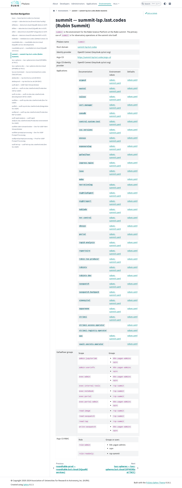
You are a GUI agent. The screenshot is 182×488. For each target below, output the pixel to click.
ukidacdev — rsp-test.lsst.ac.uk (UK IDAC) (26, 78)
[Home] (54, 11)
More (115, 4)
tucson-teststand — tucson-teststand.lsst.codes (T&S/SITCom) (29, 73)
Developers (65, 3)
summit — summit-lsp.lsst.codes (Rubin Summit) (27, 55)
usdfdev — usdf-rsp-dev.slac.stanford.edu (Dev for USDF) (29, 101)
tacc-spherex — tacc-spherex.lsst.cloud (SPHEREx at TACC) (29, 61)
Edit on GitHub (151, 13)
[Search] (151, 3)
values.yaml (132, 80)
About (55, 3)
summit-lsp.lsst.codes (87, 47)
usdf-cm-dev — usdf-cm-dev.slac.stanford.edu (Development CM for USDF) (28, 95)
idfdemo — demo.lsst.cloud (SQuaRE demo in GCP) (29, 25)
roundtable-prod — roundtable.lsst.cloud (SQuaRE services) (29, 49)
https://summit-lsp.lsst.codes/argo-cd (94, 57)
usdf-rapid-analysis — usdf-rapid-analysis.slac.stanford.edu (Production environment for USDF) (30, 120)
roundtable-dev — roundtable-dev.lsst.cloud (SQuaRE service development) (27, 43)
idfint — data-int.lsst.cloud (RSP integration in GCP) (29, 32)
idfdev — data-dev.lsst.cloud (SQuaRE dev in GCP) (29, 28)
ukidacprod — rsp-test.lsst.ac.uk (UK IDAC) (26, 81)
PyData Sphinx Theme (155, 482)
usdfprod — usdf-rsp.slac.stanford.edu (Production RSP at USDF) (30, 113)
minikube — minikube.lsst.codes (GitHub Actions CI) (30, 39)
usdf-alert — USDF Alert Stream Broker (25, 85)
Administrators (78, 3)
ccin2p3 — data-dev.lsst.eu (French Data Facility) (29, 21)
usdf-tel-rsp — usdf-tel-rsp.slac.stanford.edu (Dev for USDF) (29, 145)
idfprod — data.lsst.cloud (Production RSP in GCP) (29, 35)
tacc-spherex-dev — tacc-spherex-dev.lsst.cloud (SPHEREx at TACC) (29, 67)
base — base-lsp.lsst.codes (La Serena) (26, 18)
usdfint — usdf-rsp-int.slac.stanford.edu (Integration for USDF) (30, 107)
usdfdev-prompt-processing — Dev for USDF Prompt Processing (27, 133)
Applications (91, 3)
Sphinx (26, 484)
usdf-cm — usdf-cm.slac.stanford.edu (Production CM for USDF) (29, 89)
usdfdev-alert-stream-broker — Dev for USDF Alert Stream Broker (29, 127)
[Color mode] (165, 4)
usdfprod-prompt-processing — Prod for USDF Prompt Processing (28, 139)
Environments (105, 3)
